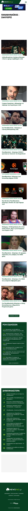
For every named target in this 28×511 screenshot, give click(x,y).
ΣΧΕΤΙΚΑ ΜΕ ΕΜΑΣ (14, 493)
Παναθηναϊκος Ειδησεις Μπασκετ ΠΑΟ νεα (12, 54)
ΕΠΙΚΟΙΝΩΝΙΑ (7, 493)
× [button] (24, 4)
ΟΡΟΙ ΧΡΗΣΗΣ (16, 495)
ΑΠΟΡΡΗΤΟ (11, 495)
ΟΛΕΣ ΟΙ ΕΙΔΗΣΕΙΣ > (14, 363)
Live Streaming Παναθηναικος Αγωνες (11, 174)
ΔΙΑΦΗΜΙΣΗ (21, 493)
